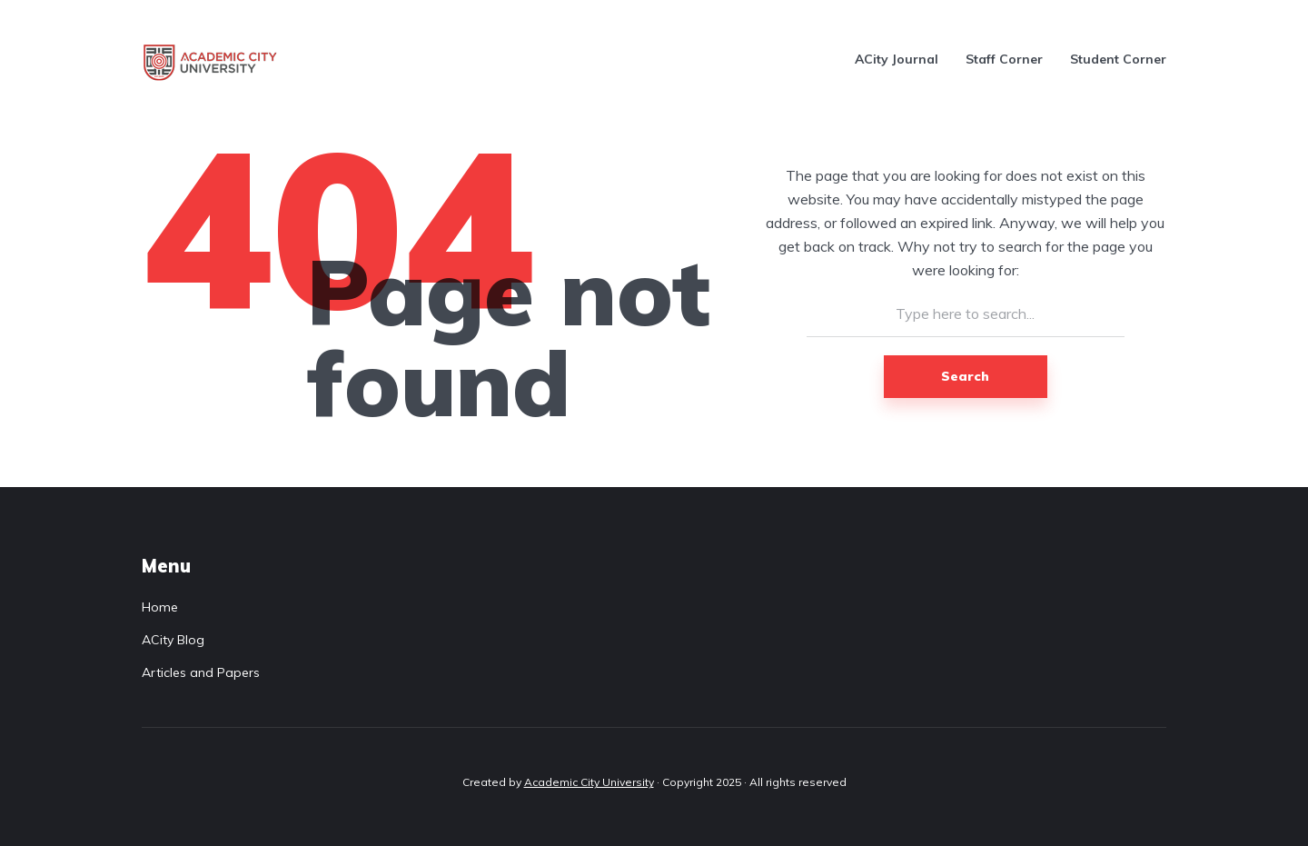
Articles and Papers (201, 672)
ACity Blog (173, 640)
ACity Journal (896, 59)
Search (965, 376)
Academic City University (589, 782)
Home (160, 607)
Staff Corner (1004, 59)
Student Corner (1118, 59)
